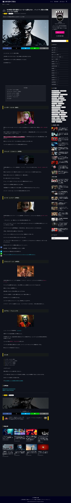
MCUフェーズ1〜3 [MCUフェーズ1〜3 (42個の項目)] (56, 92)
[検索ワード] (59, 41)
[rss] (36, 497)
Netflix (55, 52)
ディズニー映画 (57, 54)
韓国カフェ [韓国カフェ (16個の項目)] (59, 121)
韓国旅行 (55, 82)
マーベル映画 (56, 59)
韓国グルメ (56, 77)
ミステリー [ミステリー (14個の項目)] (64, 112)
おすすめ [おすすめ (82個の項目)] (54, 98)
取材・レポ (56, 61)
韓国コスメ (56, 79)
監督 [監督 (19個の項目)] (64, 119)
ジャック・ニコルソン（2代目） (15, 91)
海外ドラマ (56, 72)
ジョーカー (19, 330)
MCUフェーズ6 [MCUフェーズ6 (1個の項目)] (55, 96)
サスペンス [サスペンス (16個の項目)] (61, 103)
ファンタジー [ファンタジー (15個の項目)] (55, 110)
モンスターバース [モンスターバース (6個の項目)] (56, 116)
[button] (7, 48)
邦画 (55, 75)
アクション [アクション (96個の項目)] (61, 98)
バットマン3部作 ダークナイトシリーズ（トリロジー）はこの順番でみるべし (20, 254)
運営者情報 (24, 499)
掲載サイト (29, 499)
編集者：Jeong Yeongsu (8, 390)
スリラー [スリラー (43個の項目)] (58, 105)
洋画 (55, 70)
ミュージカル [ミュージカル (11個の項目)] (62, 114)
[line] (59, 36)
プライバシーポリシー (45, 499)
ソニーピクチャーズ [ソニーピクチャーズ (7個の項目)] (56, 107)
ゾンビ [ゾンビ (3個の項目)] (63, 107)
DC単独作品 (11, 13)
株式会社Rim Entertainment (9, 388)
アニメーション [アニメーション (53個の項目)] (55, 100)
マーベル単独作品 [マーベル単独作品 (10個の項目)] (56, 112)
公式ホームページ (60, 32)
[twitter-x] (57, 36)
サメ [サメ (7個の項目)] (53, 105)
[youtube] (61, 36)
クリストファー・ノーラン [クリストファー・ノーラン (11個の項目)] (57, 101)
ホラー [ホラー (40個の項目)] (62, 110)
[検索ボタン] (66, 1)
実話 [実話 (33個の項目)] (62, 118)
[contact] (62, 36)
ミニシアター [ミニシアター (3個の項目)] (55, 114)
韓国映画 (55, 84)
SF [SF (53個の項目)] (61, 96)
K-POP (55, 50)
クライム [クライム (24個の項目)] (63, 100)
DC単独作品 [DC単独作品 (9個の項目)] (63, 90)
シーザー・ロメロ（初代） (14, 89)
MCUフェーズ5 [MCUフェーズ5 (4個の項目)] (63, 94)
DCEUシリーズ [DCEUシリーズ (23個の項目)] (55, 90)
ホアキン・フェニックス (13, 96)
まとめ (10, 98)
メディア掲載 (34, 499)
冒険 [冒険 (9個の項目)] (58, 118)
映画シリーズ (56, 63)
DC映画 (5, 13)
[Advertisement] (26, 74)
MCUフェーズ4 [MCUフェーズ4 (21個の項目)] (55, 94)
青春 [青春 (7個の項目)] (53, 121)
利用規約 (38, 499)
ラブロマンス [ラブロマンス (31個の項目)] (64, 116)
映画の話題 (56, 66)
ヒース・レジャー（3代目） (14, 93)
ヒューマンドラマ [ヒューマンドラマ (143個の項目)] (56, 109)
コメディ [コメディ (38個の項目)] (54, 103)
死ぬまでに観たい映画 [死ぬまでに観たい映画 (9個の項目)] (56, 119)
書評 (54, 68)
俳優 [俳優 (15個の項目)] (53, 118)
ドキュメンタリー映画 (58, 56)
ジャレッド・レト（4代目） (14, 95)
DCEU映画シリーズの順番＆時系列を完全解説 (14, 380)
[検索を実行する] (67, 41)
